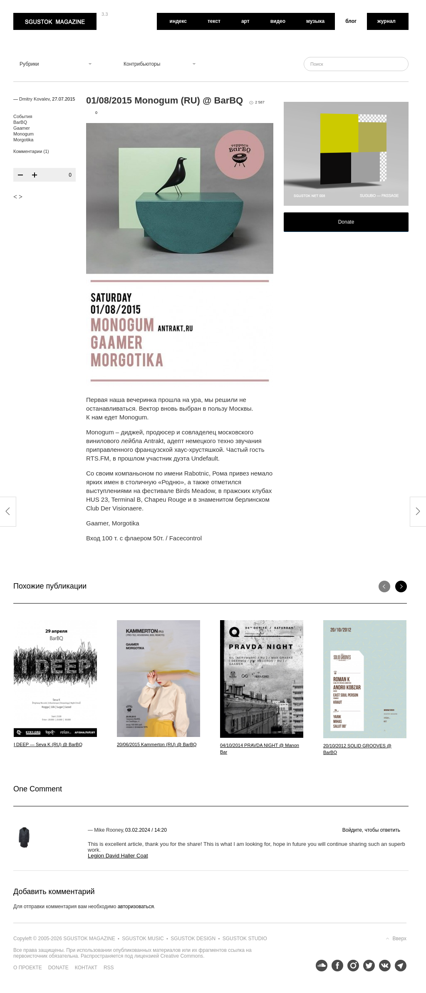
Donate (346, 222)
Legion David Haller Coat (118, 856)
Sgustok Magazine (55, 21)
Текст (214, 21)
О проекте (27, 968)
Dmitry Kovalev (34, 98)
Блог (351, 21)
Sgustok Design (193, 938)
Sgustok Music (142, 938)
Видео (277, 21)
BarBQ (20, 122)
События (22, 116)
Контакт (86, 968)
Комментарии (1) (31, 151)
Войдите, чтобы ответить (371, 830)
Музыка (315, 21)
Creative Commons (181, 956)
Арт (245, 21)
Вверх (399, 938)
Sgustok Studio (245, 938)
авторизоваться (136, 906)
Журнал (386, 21)
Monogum (23, 133)
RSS (109, 968)
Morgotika (23, 139)
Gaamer (21, 128)
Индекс (178, 21)
